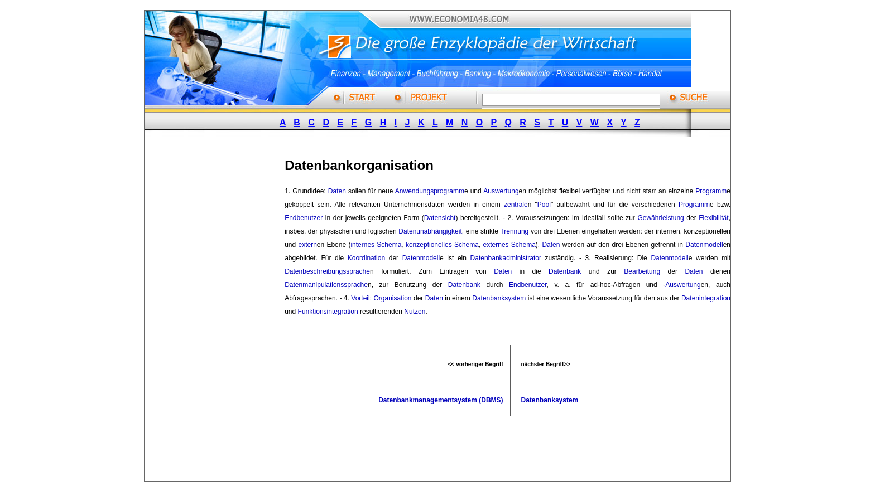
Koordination (366, 258)
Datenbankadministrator (505, 258)
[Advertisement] (227, 314)
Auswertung (500, 191)
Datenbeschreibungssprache (327, 271)
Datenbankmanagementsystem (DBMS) (440, 400)
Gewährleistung (660, 218)
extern (307, 245)
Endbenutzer (304, 218)
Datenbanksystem (499, 298)
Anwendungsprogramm (429, 191)
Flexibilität (713, 218)
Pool (544, 204)
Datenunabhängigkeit (429, 231)
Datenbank (565, 271)
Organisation (392, 298)
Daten (337, 191)
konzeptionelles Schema (442, 245)
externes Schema (509, 245)
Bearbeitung (642, 271)
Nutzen (414, 311)
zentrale (516, 204)
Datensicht (440, 218)
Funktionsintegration (328, 311)
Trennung (514, 231)
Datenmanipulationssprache (326, 285)
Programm (711, 191)
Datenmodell (704, 245)
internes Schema (375, 245)
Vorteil (360, 298)
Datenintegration (705, 298)
